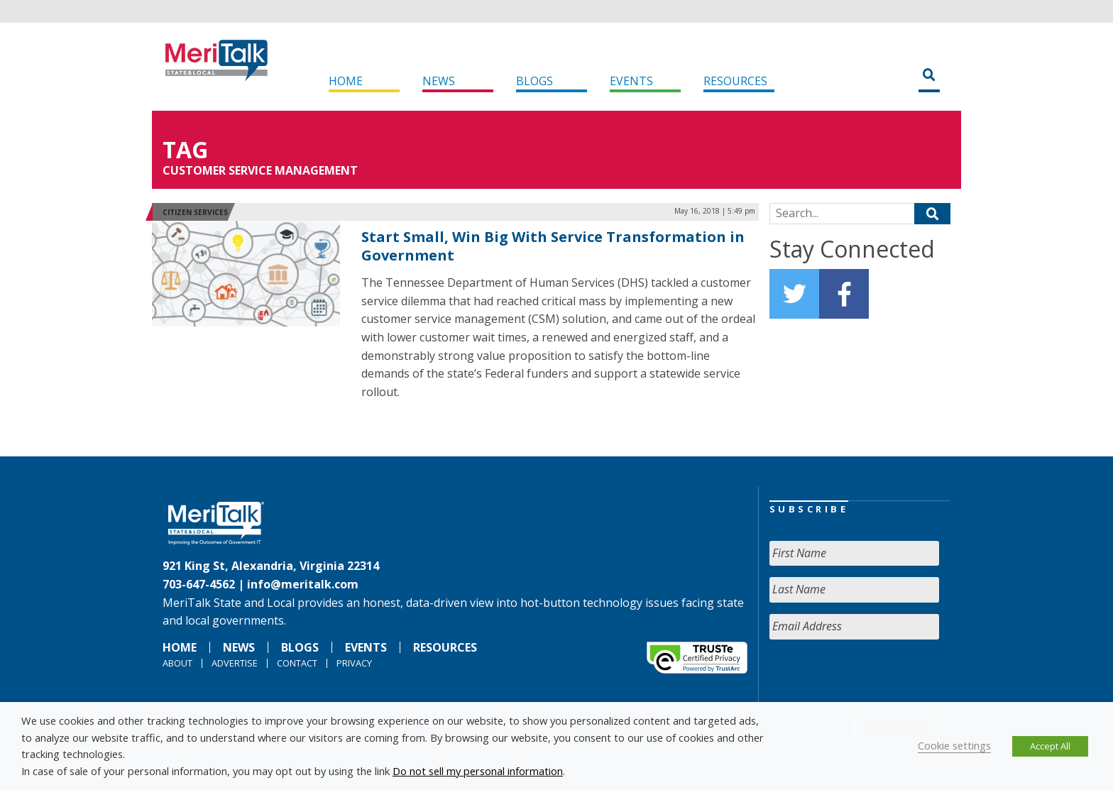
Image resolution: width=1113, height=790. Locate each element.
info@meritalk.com (302, 584)
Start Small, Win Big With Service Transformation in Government (553, 246)
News (438, 81)
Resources (735, 81)
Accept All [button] (1050, 746)
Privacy (354, 663)
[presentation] (877, 678)
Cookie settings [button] (954, 745)
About (177, 663)
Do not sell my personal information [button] (478, 771)
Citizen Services (195, 212)
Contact (297, 663)
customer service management (260, 170)
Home (346, 81)
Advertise (235, 663)
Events (631, 81)
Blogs (534, 81)
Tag (185, 149)
